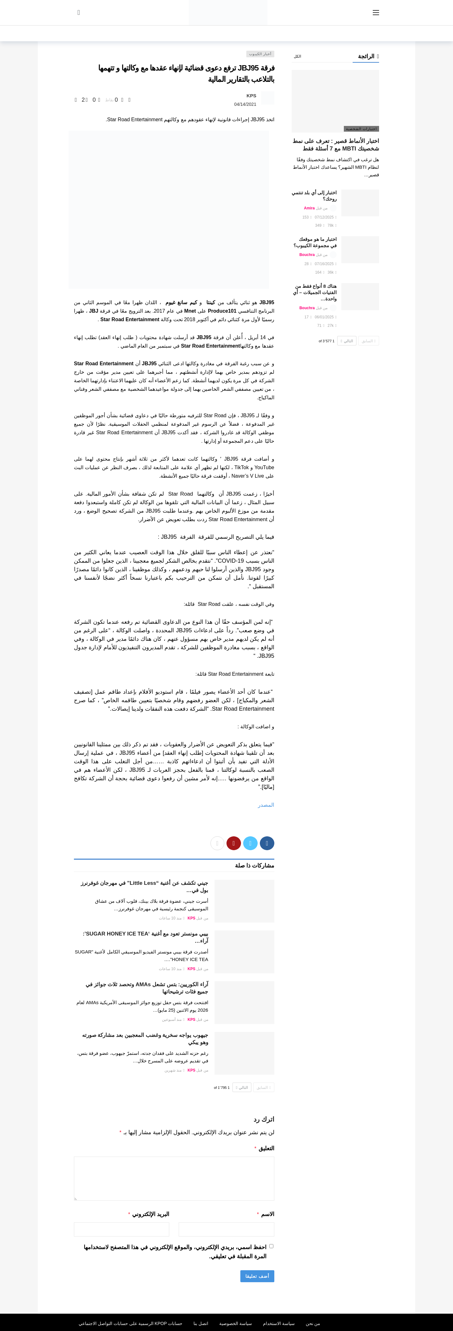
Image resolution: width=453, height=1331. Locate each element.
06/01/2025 (326, 317)
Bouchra (307, 255)
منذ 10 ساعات (171, 918)
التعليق (264, 1147)
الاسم (265, 1212)
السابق (264, 1087)
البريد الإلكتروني (149, 1212)
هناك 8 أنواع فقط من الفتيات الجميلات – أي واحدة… (315, 292)
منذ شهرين (175, 1070)
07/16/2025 (326, 264)
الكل (297, 56)
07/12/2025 (326, 217)
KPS (251, 95)
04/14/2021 (245, 104)
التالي (242, 1087)
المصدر (266, 805)
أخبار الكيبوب (260, 54)
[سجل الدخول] (78, 12)
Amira (309, 208)
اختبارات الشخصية (361, 129)
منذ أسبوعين (173, 1019)
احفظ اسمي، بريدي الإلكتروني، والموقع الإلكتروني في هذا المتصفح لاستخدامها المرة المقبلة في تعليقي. (175, 1250)
